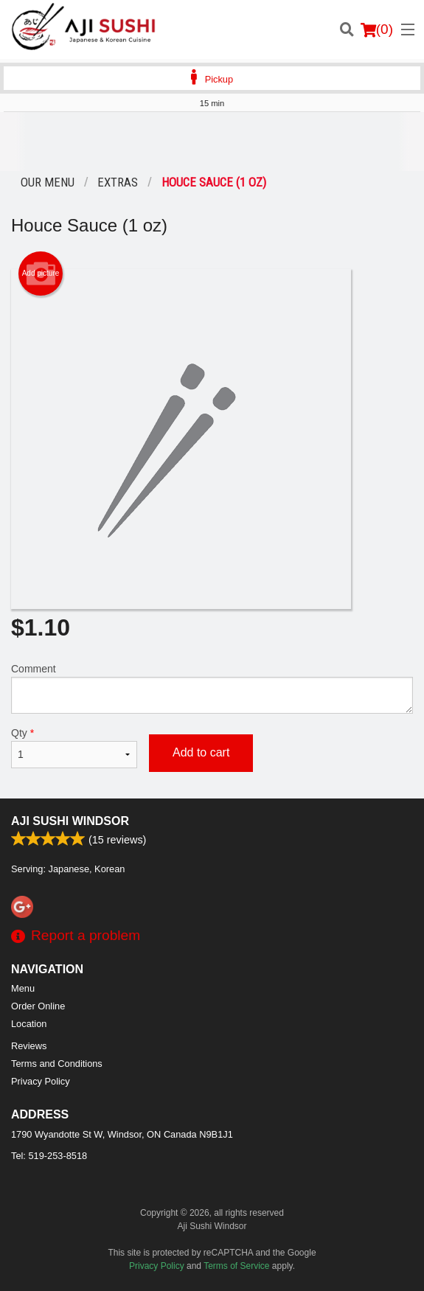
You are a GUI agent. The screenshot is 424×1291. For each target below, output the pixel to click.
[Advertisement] (212, 141)
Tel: (49, 1155)
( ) (377, 29)
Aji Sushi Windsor (70, 821)
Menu (23, 988)
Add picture (41, 273)
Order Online (38, 1006)
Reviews (28, 1045)
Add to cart (201, 752)
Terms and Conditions (56, 1063)
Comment (212, 688)
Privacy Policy (40, 1081)
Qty (74, 747)
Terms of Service (236, 1266)
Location (28, 1023)
